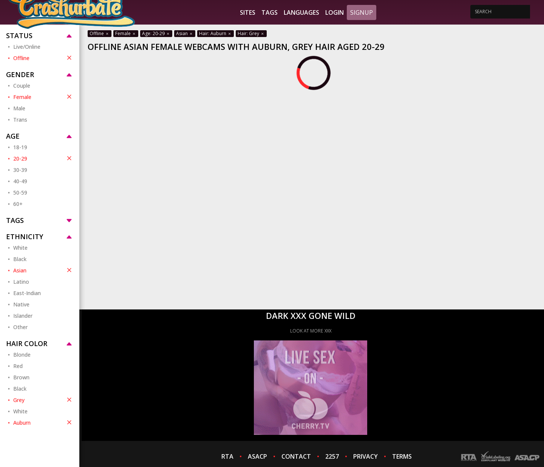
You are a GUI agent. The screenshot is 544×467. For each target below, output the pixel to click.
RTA (227, 456)
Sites (247, 12)
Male (19, 108)
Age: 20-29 (156, 33)
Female (43, 97)
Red (18, 366)
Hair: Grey (251, 33)
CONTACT (296, 456)
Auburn (43, 422)
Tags (269, 12)
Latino (21, 281)
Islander (22, 315)
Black (19, 259)
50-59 (20, 192)
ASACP (257, 456)
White (20, 247)
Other (20, 327)
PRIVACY (365, 456)
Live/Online (26, 46)
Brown (21, 377)
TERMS (402, 456)
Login (334, 12)
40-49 (20, 181)
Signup (361, 12)
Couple (21, 85)
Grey (43, 400)
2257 (332, 456)
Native (21, 304)
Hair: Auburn (215, 33)
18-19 (20, 147)
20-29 (43, 158)
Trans (20, 119)
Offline (43, 58)
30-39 (20, 169)
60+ (18, 203)
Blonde (22, 354)
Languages (301, 12)
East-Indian (27, 293)
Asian (43, 270)
